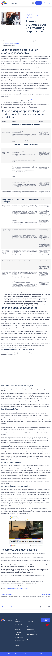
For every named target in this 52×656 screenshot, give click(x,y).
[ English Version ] (42, 653)
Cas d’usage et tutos (31, 15)
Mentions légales (33, 653)
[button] (33, 3)
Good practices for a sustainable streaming (17, 588)
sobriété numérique (28, 99)
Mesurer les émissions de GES (11, 43)
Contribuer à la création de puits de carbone (15, 47)
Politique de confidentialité (21, 653)
